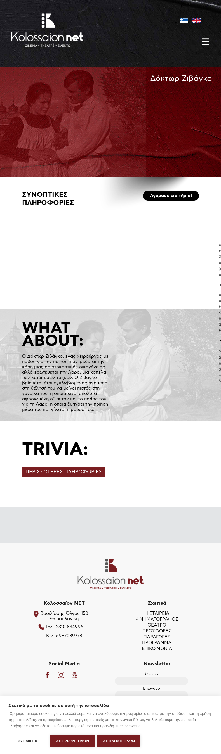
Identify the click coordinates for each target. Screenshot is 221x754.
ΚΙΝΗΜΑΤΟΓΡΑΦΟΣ (156, 619)
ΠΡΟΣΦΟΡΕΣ (156, 631)
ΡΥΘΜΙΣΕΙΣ (28, 741)
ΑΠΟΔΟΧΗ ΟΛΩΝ (119, 741)
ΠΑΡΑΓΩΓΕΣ (157, 637)
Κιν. (50, 636)
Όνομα (151, 678)
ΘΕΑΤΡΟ (156, 625)
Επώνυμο (151, 692)
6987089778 (69, 636)
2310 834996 (69, 627)
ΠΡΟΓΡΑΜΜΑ (156, 643)
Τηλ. (49, 627)
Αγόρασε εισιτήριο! (171, 195)
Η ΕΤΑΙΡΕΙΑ (157, 613)
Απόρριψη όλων (72, 741)
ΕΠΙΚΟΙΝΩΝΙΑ (157, 649)
